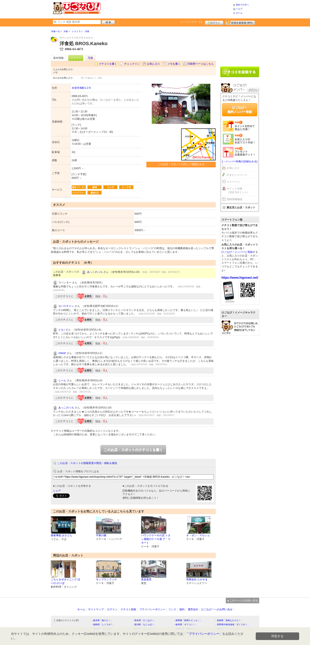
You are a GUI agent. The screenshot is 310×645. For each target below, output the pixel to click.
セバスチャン (66, 306)
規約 (182, 609)
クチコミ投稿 (128, 609)
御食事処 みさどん (61, 535)
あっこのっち (95, 271)
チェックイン (132, 63)
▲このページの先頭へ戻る (242, 600)
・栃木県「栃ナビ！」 (102, 620)
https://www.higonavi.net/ (239, 277)
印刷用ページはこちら (201, 63)
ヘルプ (239, 9)
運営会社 (193, 609)
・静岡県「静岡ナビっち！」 (187, 620)
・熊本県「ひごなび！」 (144, 620)
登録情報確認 (234, 199)
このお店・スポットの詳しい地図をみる (181, 164)
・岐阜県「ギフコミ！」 (185, 624)
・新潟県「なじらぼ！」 (144, 624)
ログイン (214, 22)
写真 (90, 57)
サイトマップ (96, 609)
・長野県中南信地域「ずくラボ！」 (232, 624)
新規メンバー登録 (240, 22)
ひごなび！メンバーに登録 (237, 251)
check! (62, 353)
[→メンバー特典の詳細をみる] (239, 161)
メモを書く (173, 63)
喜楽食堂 (146, 579)
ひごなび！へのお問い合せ (216, 609)
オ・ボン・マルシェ (198, 535)
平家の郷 (101, 535)
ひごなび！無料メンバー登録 (240, 110)
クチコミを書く (108, 63)
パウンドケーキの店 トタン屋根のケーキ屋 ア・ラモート (155, 539)
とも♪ (61, 329)
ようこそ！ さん (192, 22)
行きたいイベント (237, 174)
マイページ (233, 181)
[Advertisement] (167, 8)
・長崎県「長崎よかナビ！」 (229, 620)
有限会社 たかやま (197, 579)
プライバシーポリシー (152, 609)
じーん (62, 380)
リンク (172, 609)
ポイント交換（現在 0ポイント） (238, 190)
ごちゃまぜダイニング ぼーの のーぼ (65, 581)
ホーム (239, 13)
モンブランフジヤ (106, 579)
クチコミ (76, 57)
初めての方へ (242, 4)
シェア (57, 490)
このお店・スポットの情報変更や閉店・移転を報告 (87, 463)
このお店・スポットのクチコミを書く (133, 450)
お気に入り (153, 63)
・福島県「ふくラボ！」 (103, 624)
